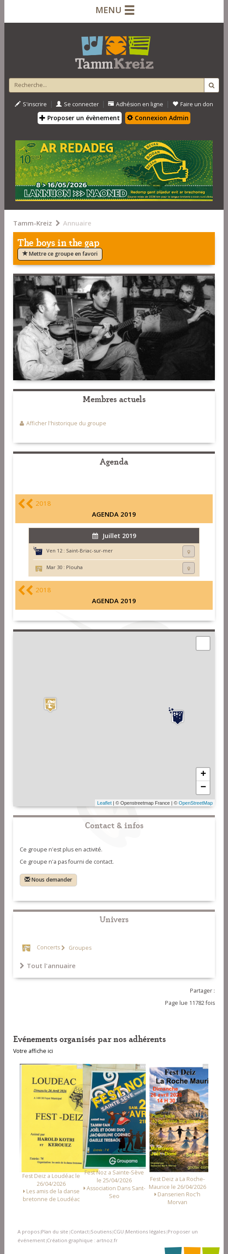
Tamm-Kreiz (32, 223)
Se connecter (77, 104)
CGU (118, 1231)
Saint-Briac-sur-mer (89, 550)
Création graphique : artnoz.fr (82, 1240)
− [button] (203, 787)
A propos (28, 1231)
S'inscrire (31, 104)
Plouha (74, 567)
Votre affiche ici (33, 1051)
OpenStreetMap (196, 803)
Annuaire (77, 223)
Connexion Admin (158, 118)
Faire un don (192, 104)
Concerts (48, 948)
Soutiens (101, 1231)
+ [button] (203, 774)
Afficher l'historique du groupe (66, 423)
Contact (79, 1231)
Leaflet (104, 803)
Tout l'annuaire (48, 965)
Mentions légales (145, 1231)
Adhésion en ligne (135, 104)
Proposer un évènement (79, 118)
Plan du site (54, 1231)
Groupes (79, 948)
